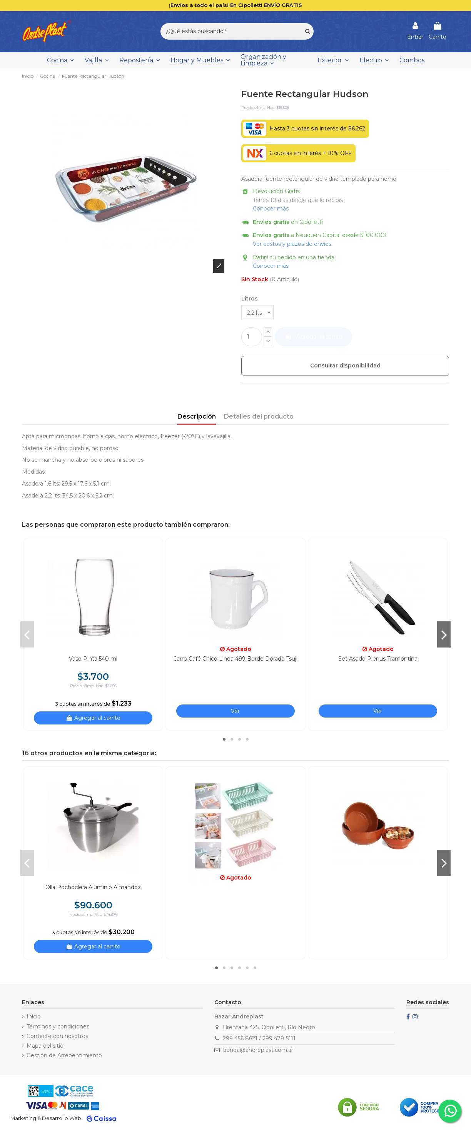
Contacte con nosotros (57, 1036)
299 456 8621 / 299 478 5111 (259, 1038)
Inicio (34, 1016)
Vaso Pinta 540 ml (93, 658)
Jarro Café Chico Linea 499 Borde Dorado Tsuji (235, 658)
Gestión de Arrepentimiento (64, 1055)
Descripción (196, 416)
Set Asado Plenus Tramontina (378, 658)
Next (444, 634)
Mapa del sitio (45, 1045)
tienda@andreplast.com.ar (258, 1050)
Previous (27, 634)
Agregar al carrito (313, 336)
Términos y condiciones (58, 1026)
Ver (235, 711)
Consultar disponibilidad (345, 365)
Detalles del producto (259, 416)
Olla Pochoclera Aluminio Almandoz (93, 887)
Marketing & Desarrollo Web (45, 1118)
